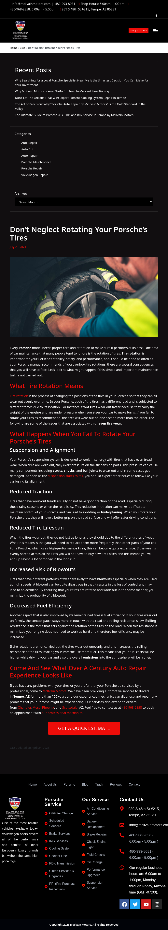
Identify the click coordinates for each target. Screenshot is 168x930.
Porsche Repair (31, 168)
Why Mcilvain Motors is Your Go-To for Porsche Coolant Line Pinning (62, 91)
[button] (138, 30)
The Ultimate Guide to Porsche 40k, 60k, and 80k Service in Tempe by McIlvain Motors (74, 115)
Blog (22, 48)
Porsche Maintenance (36, 162)
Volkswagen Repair (34, 175)
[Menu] (155, 30)
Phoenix (48, 707)
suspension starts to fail (65, 476)
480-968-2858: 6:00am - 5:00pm (33, 9)
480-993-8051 (65, 4)
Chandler (24, 707)
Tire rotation (19, 396)
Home (13, 48)
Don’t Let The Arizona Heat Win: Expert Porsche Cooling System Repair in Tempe (70, 98)
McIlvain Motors (54, 691)
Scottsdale (69, 707)
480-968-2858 (132, 707)
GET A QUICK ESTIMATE (84, 728)
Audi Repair (29, 143)
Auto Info (27, 149)
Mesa (36, 707)
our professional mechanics (62, 713)
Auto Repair (29, 155)
